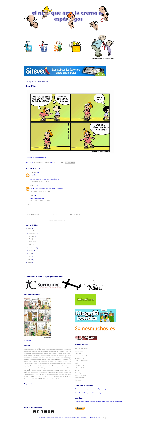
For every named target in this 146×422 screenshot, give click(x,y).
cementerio (54, 353)
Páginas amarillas (43, 370)
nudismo (61, 368)
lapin (29, 365)
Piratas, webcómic (80, 377)
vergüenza (47, 378)
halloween (62, 361)
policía (25, 372)
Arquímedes (33, 351)
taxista (69, 374)
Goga (43, 361)
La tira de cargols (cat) (81, 360)
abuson (43, 349)
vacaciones (35, 379)
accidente (52, 349)
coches (64, 353)
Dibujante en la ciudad (81, 348)
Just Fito (31, 244)
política (30, 372)
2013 (29, 228)
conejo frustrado (54, 355)
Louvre (32, 366)
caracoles (37, 353)
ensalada (32, 359)
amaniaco (60, 349)
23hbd (39, 349)
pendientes (62, 370)
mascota (65, 366)
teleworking (37, 376)
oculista (65, 368)
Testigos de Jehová (49, 376)
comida (25, 355)
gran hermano (53, 361)
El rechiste (78, 380)
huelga (39, 363)
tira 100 (60, 376)
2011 (29, 260)
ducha (69, 357)
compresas (43, 355)
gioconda (35, 361)
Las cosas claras (79, 365)
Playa (70, 370)
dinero (62, 357)
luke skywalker (44, 365)
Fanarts (52, 359)
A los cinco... (78, 353)
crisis (40, 357)
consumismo (61, 355)
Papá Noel (54, 370)
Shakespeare (38, 374)
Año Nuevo (27, 351)
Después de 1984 (79, 358)
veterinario (52, 378)
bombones (61, 351)
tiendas (56, 376)
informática (44, 363)
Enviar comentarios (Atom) (57, 220)
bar (44, 351)
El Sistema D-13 (79, 368)
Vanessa (42, 379)
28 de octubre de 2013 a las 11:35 (40, 201)
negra (44, 368)
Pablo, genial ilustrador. (81, 356)
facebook (44, 359)
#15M (25, 349)
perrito (66, 370)
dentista (53, 357)
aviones (41, 351)
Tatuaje (66, 374)
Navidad (40, 368)
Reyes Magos (56, 372)
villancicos (57, 378)
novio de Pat (55, 368)
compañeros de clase (34, 355)
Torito (67, 376)
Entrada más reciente (33, 214)
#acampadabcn (30, 349)
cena (59, 353)
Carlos (41, 353)
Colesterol (69, 353)
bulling (29, 353)
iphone (51, 363)
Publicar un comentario (35, 205)
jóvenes (55, 363)
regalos (50, 372)
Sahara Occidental (64, 372)
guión (58, 361)
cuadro (43, 357)
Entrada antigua (75, 214)
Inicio (55, 214)
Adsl (56, 349)
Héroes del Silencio (28, 363)
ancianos (69, 349)
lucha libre (37, 365)
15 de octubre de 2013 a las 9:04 (39, 181)
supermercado (58, 374)
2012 (29, 257)
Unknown (33, 172)
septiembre (32, 248)
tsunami (30, 378)
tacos (63, 374)
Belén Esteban (49, 351)
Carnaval (46, 353)
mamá (61, 365)
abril (30, 253)
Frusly (76, 363)
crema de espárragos (32, 357)
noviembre (32, 233)
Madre (51, 365)
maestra (57, 366)
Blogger (104, 417)
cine (61, 353)
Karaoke (64, 363)
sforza (33, 374)
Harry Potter (68, 361)
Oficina (69, 368)
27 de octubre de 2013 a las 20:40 (40, 191)
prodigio (41, 372)
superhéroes (52, 374)
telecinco (26, 376)
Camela (33, 353)
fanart (48, 359)
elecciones (26, 359)
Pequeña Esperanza (80, 375)
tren (27, 378)
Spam (43, 374)
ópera (25, 370)
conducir (48, 355)
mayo (31, 250)
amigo (65, 349)
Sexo (29, 374)
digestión (58, 357)
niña (47, 368)
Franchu (30, 361)
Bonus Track (68, 351)
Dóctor (66, 357)
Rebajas (45, 372)
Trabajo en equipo (34, 239)
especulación (37, 359)
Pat (58, 370)
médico (69, 365)
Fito (70, 359)
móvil (32, 368)
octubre (31, 236)
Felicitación (65, 359)
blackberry (55, 351)
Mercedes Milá (27, 368)
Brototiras (77, 370)
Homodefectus (79, 351)
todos (63, 376)
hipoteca (35, 363)
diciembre (32, 231)
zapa (31, 195)
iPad (48, 363)
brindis (25, 353)
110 (35, 349)
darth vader (48, 357)
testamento (42, 376)
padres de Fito (35, 370)
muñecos (36, 368)
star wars (47, 374)
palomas (49, 370)
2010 (29, 262)
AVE (37, 351)
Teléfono (31, 376)
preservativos (35, 372)
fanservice (58, 359)
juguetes (59, 363)
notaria (50, 368)
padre (29, 370)
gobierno (40, 361)
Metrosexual (32, 241)
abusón (48, 349)
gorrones (47, 361)
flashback (26, 361)
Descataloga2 (78, 373)
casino (50, 353)
